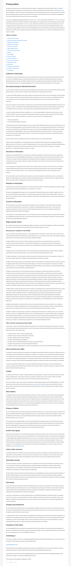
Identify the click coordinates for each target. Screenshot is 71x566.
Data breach (10, 64)
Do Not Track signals (12, 58)
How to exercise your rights (14, 50)
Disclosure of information (13, 42)
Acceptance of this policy (13, 68)
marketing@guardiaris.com (12, 544)
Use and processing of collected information (17, 40)
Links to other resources (13, 60)
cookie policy (37, 384)
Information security (12, 62)
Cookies (9, 52)
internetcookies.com (20, 446)
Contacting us (11, 70)
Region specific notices (13, 48)
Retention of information (13, 44)
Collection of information (13, 38)
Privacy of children (12, 56)
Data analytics (11, 54)
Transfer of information (13, 46)
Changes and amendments (13, 66)
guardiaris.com (60, 10)
